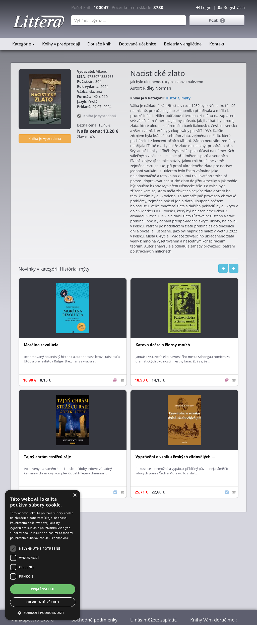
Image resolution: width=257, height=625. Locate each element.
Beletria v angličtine (183, 44)
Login (203, 7)
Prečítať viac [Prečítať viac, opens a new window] (59, 538)
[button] (42, 612)
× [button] (75, 495)
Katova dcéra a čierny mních (163, 344)
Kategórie (23, 44)
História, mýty (178, 98)
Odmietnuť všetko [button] (42, 602)
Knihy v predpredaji (61, 44)
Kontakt (216, 44)
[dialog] (42, 555)
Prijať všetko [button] (42, 589)
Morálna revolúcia (41, 344)
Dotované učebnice (137, 44)
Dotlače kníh (99, 44)
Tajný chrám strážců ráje (47, 456)
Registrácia (231, 7)
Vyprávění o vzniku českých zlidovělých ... (175, 456)
